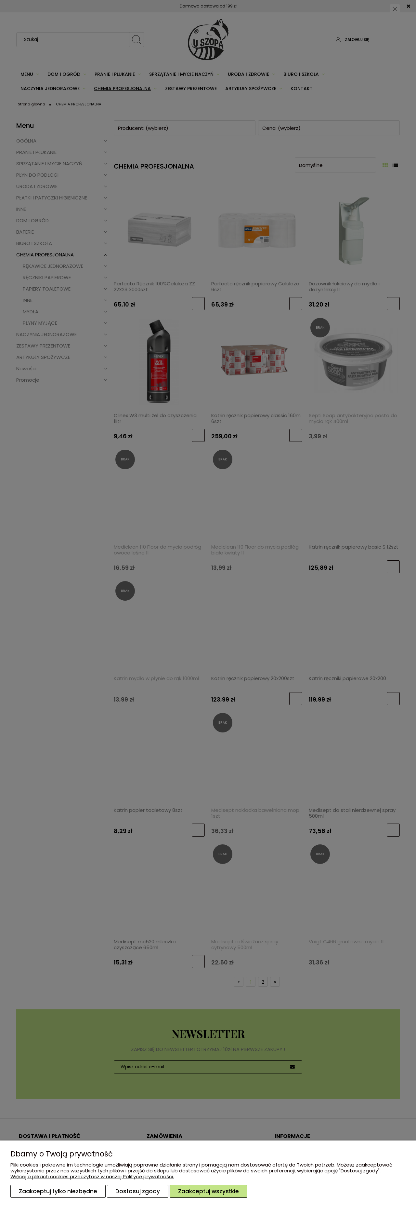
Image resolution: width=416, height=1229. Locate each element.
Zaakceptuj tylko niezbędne (58, 1191)
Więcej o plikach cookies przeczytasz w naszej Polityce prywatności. (92, 1176)
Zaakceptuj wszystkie (208, 1191)
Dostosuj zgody (137, 1191)
